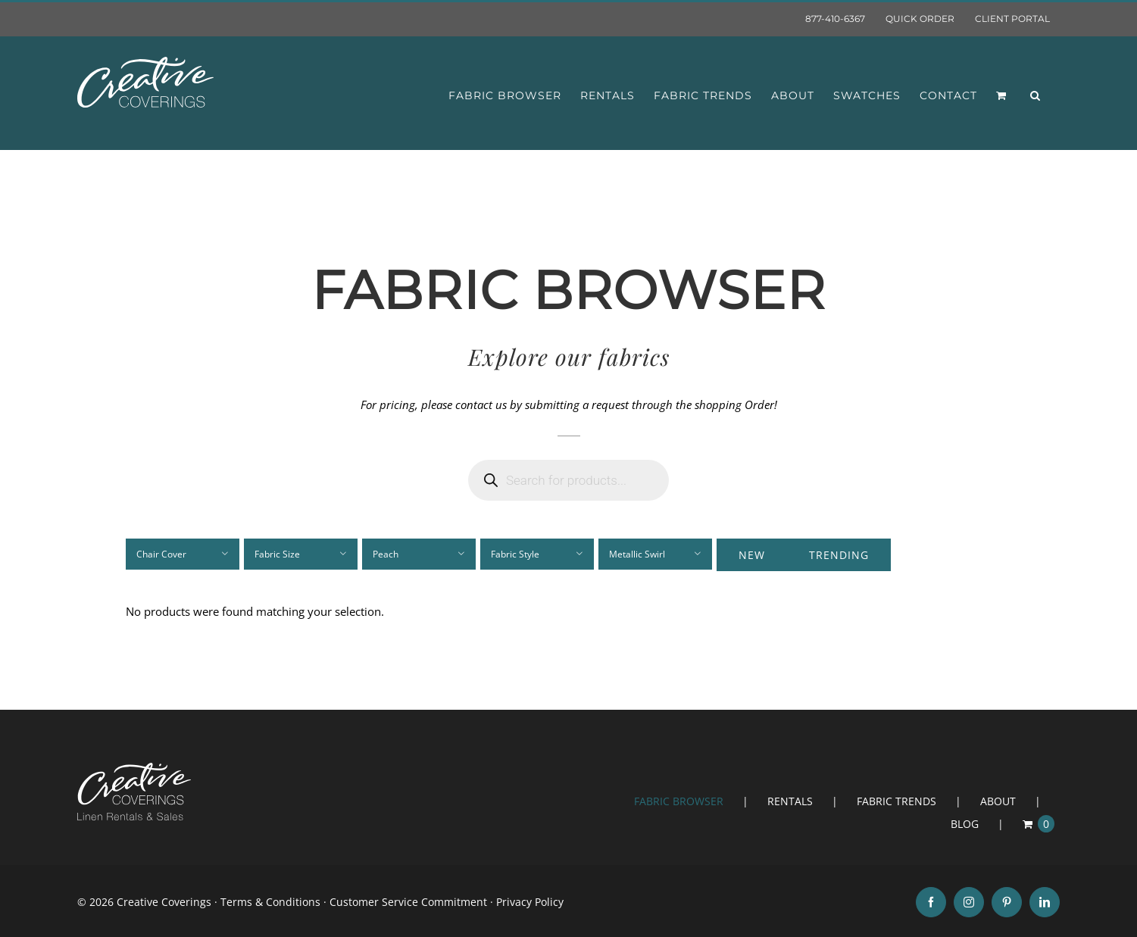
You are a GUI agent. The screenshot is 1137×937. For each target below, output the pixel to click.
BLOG (965, 824)
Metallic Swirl (637, 554)
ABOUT (998, 801)
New (752, 555)
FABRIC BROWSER (678, 801)
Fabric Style (515, 554)
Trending (839, 555)
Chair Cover (161, 554)
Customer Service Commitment (408, 902)
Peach (385, 554)
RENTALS (790, 801)
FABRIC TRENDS (896, 801)
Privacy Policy (530, 902)
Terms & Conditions (270, 902)
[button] (1035, 95)
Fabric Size (277, 554)
